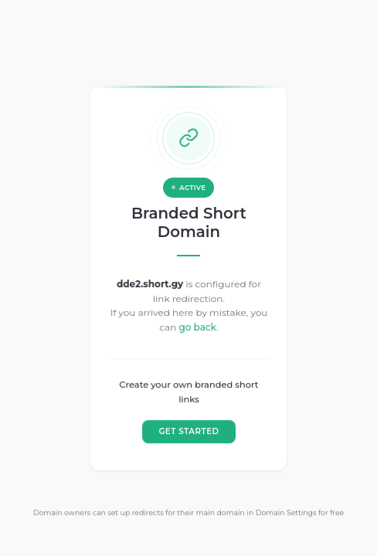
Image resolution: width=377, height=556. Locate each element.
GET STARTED (188, 431)
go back (197, 327)
